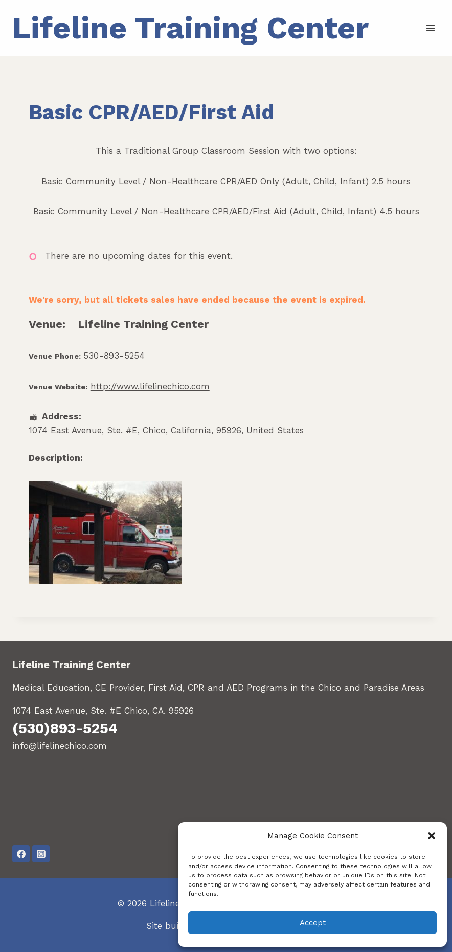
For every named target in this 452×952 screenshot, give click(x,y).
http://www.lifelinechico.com (150, 386)
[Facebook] (21, 853)
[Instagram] (41, 853)
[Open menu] (430, 28)
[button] (431, 836)
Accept (313, 922)
